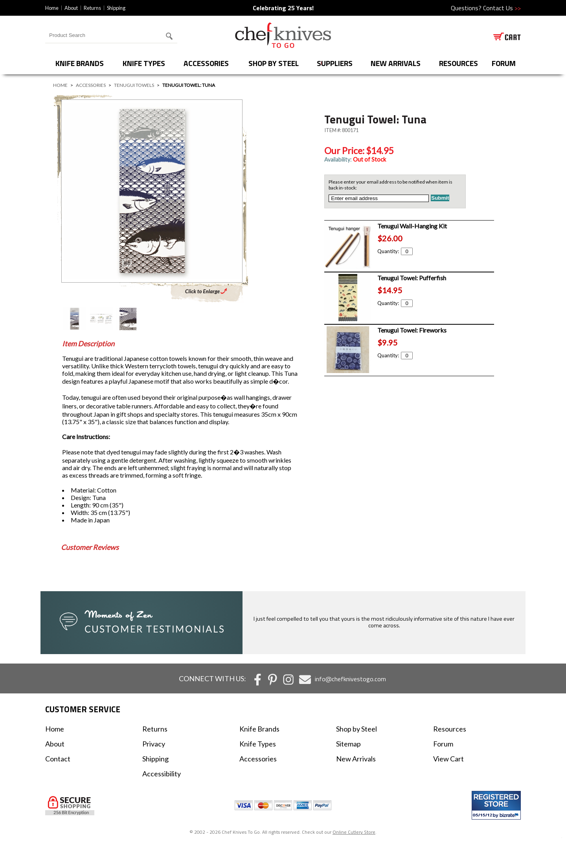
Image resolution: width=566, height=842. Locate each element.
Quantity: (395, 251)
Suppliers (335, 63)
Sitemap (348, 743)
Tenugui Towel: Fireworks (412, 330)
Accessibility (161, 773)
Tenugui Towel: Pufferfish (411, 277)
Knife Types (144, 63)
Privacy (153, 743)
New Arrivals (396, 63)
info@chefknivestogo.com (350, 679)
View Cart (448, 758)
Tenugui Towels (134, 85)
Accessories (206, 63)
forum (504, 63)
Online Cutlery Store (354, 832)
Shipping (116, 8)
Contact (57, 758)
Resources (458, 63)
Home (52, 8)
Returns (92, 8)
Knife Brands (79, 63)
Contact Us (502, 8)
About (71, 8)
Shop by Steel (273, 63)
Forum (443, 743)
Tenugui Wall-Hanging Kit (412, 226)
